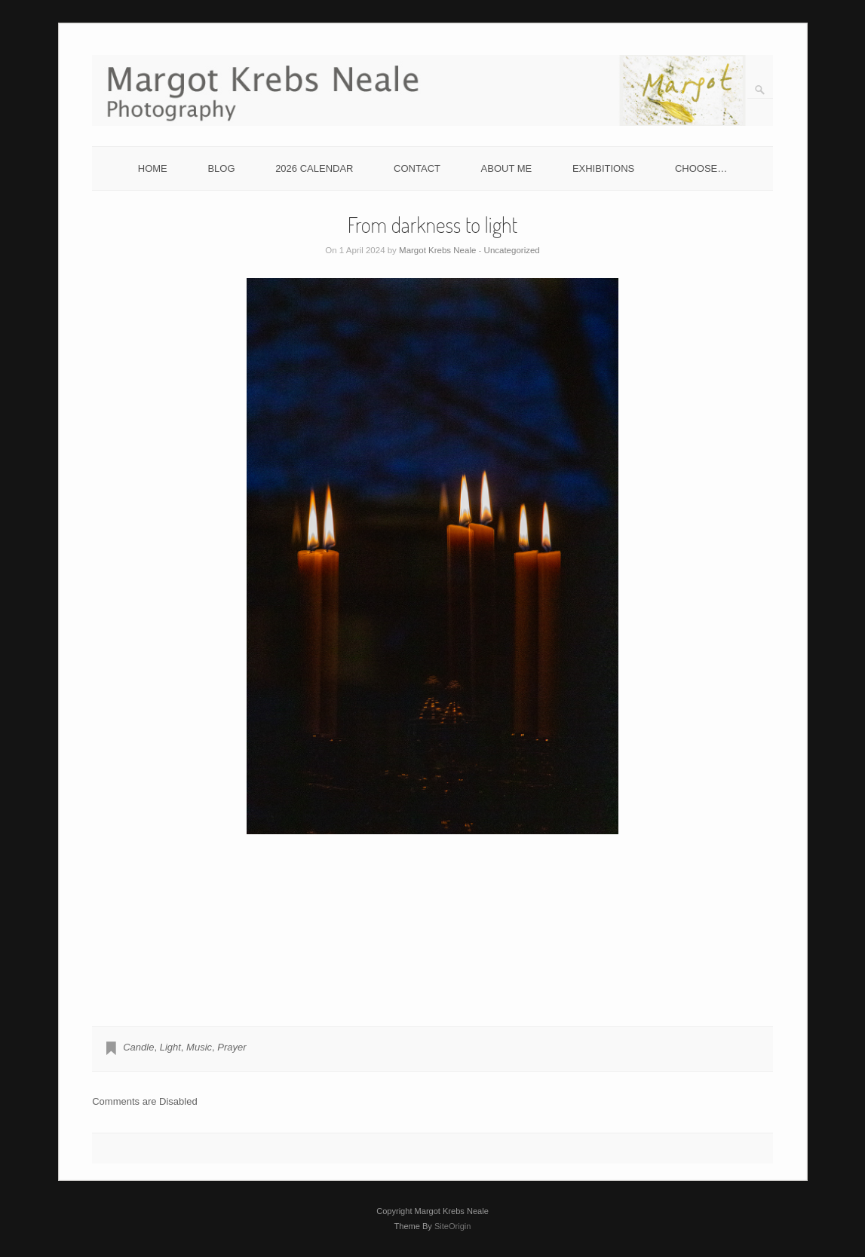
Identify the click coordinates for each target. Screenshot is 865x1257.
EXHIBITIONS (603, 168)
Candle (138, 1047)
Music (199, 1047)
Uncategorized (512, 250)
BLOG (221, 168)
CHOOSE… (701, 168)
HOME (152, 168)
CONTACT (417, 168)
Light (170, 1047)
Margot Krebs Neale (437, 250)
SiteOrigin (452, 1226)
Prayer (231, 1047)
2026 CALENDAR (314, 168)
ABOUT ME (506, 168)
